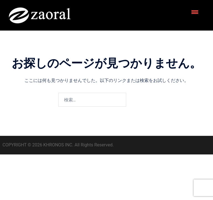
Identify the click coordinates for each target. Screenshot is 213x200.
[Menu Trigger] (194, 11)
